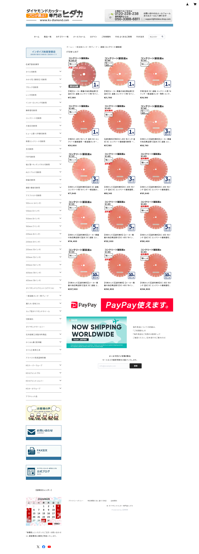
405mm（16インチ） (34, 273)
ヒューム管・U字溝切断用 (36, 134)
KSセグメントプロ (33, 373)
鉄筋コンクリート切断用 (35, 141)
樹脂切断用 (30, 180)
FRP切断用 (30, 157)
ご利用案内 (106, 37)
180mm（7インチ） (33, 226)
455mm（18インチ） (33, 280)
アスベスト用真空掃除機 (36, 358)
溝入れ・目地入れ (33, 304)
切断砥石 (29, 319)
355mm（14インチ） (33, 265)
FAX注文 (140, 37)
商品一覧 (47, 37)
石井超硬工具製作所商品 (36, 334)
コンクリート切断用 (34, 118)
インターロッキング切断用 (36, 103)
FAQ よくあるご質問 (123, 37)
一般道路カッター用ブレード (86, 47)
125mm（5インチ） (33, 211)
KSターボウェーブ (33, 389)
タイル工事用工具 (33, 350)
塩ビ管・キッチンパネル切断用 (38, 164)
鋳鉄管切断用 (31, 110)
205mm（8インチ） (33, 234)
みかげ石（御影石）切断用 (36, 79)
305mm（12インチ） (33, 257)
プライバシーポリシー (76, 501)
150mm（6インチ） (33, 219)
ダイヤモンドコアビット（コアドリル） (40, 288)
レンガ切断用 (31, 95)
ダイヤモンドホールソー (35, 327)
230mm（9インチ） (33, 242)
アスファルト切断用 (33, 195)
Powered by (120, 510)
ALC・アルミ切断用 (33, 172)
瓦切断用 (29, 149)
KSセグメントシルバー (35, 381)
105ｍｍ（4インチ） (34, 203)
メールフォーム (79, 37)
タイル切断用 (31, 72)
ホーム (36, 37)
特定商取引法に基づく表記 (97, 501)
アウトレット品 (31, 396)
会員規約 (114, 501)
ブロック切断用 (32, 87)
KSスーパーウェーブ (34, 365)
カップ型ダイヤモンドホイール (38, 311)
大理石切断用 (31, 126)
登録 (135, 366)
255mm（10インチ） (33, 249)
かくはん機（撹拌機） (34, 342)
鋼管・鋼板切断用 (33, 188)
